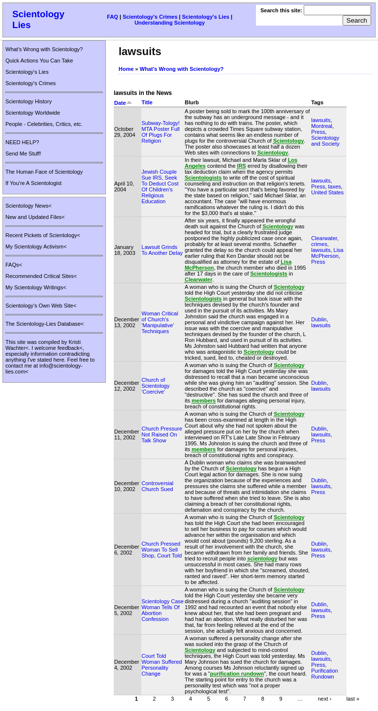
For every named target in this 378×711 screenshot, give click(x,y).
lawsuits (320, 120)
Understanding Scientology (169, 23)
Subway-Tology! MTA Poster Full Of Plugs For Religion (161, 132)
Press (318, 132)
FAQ (112, 17)
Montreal (321, 126)
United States (327, 192)
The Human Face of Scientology (44, 172)
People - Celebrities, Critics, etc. (44, 124)
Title (147, 102)
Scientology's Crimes (150, 17)
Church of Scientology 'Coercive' (156, 386)
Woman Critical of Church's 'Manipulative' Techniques (160, 322)
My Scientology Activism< (35, 246)
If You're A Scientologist (33, 183)
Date (123, 103)
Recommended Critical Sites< (41, 276)
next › (325, 698)
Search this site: (282, 10)
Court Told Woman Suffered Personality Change (162, 665)
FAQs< (13, 265)
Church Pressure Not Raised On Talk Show (162, 434)
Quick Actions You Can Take (39, 60)
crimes (319, 244)
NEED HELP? (22, 142)
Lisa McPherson (327, 253)
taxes (334, 186)
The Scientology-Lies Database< (44, 324)
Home (126, 69)
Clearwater (324, 238)
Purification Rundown (324, 674)
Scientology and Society (325, 141)
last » (352, 698)
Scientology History (28, 101)
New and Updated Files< (35, 217)
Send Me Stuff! (23, 153)
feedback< (70, 348)
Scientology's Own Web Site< (40, 306)
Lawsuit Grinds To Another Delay (162, 250)
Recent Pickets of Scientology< (42, 235)
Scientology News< (28, 206)
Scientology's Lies (205, 17)
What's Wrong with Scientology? (44, 49)
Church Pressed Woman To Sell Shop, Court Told (162, 549)
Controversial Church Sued (158, 486)
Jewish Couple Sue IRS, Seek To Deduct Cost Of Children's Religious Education (160, 186)
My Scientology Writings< (35, 287)
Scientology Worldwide (32, 113)
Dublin (318, 319)
